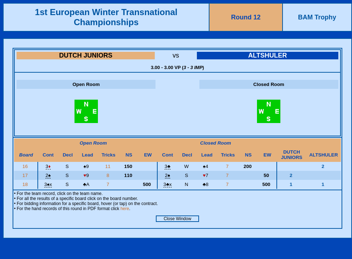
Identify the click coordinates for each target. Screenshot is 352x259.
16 (25, 166)
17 (25, 175)
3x (48, 184)
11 (108, 166)
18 (25, 184)
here (125, 208)
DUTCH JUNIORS (85, 55)
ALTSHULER (267, 55)
